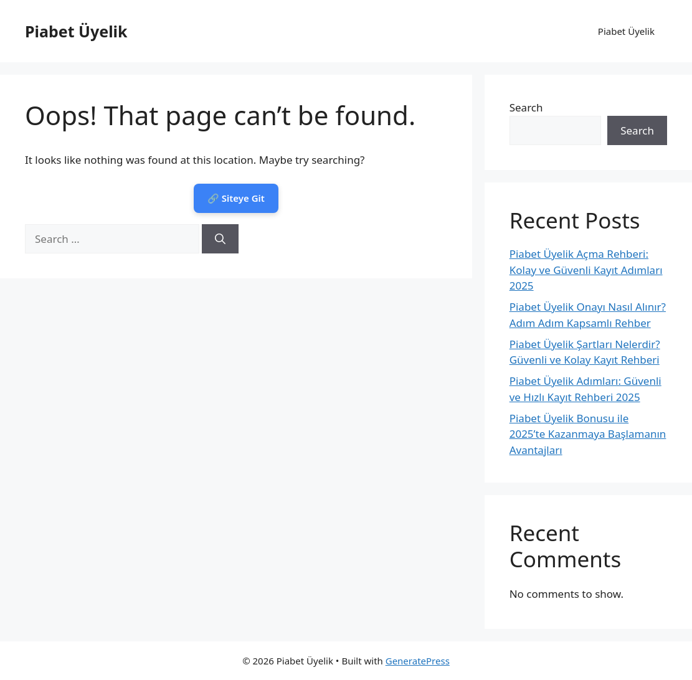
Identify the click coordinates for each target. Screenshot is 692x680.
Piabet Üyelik (76, 31)
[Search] (220, 239)
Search (526, 107)
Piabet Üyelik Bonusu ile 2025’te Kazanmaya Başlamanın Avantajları (588, 434)
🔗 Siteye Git (236, 198)
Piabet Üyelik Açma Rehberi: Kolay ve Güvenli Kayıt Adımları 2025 (586, 270)
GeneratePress (418, 660)
